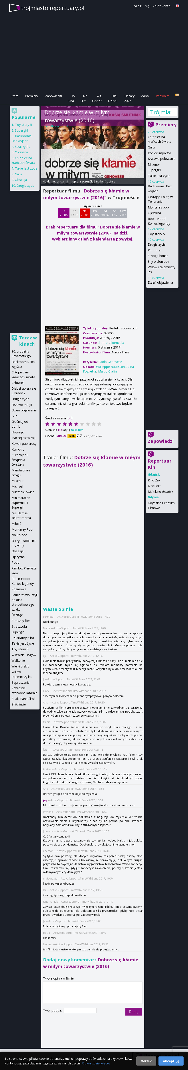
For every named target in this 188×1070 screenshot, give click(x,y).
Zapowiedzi (53, 96)
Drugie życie (157, 244)
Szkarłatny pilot (23, 638)
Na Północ (19, 535)
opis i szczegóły (82, 181)
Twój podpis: (53, 1010)
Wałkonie (18, 660)
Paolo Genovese (67, 130)
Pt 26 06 (64, 213)
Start (14, 96)
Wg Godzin (97, 98)
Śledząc (17, 615)
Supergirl (154, 170)
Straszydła (22, 146)
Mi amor (154, 164)
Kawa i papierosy (24, 443)
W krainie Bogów (24, 655)
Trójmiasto (160, 112)
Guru (151, 147)
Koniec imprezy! (159, 153)
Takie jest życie (159, 176)
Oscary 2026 (129, 98)
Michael (17, 486)
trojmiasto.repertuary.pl (52, 8)
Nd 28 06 (85, 213)
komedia (117, 343)
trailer (100, 181)
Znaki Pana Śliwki (24, 699)
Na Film (83, 98)
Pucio (16, 562)
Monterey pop (158, 207)
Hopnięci (18, 432)
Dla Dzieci (112, 98)
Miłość (16, 523)
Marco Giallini (107, 371)
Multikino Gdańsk (160, 491)
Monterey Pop (22, 529)
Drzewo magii (22, 405)
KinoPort (154, 486)
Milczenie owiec (23, 492)
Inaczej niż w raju (24, 438)
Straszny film (21, 621)
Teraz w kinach (28, 341)
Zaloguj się (141, 6)
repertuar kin (60, 181)
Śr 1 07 (114, 213)
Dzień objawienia (160, 282)
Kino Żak (154, 480)
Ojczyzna (154, 213)
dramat (103, 343)
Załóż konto (161, 6)
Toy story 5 (156, 234)
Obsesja (21, 180)
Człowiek (18, 383)
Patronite (163, 96)
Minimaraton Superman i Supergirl (21, 502)
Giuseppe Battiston (110, 367)
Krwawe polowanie (161, 158)
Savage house (158, 256)
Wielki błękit (20, 666)
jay (45, 800)
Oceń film (77, 429)
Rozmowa (19, 589)
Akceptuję (171, 1061)
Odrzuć (146, 1061)
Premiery (31, 96)
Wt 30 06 (105, 213)
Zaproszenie (21, 682)
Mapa (144, 96)
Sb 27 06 (74, 213)
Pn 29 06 (95, 213)
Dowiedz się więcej (96, 1063)
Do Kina (71, 98)
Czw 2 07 (123, 213)
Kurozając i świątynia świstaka (20, 460)
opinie (111, 181)
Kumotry (154, 250)
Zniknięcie (19, 704)
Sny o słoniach (158, 261)
